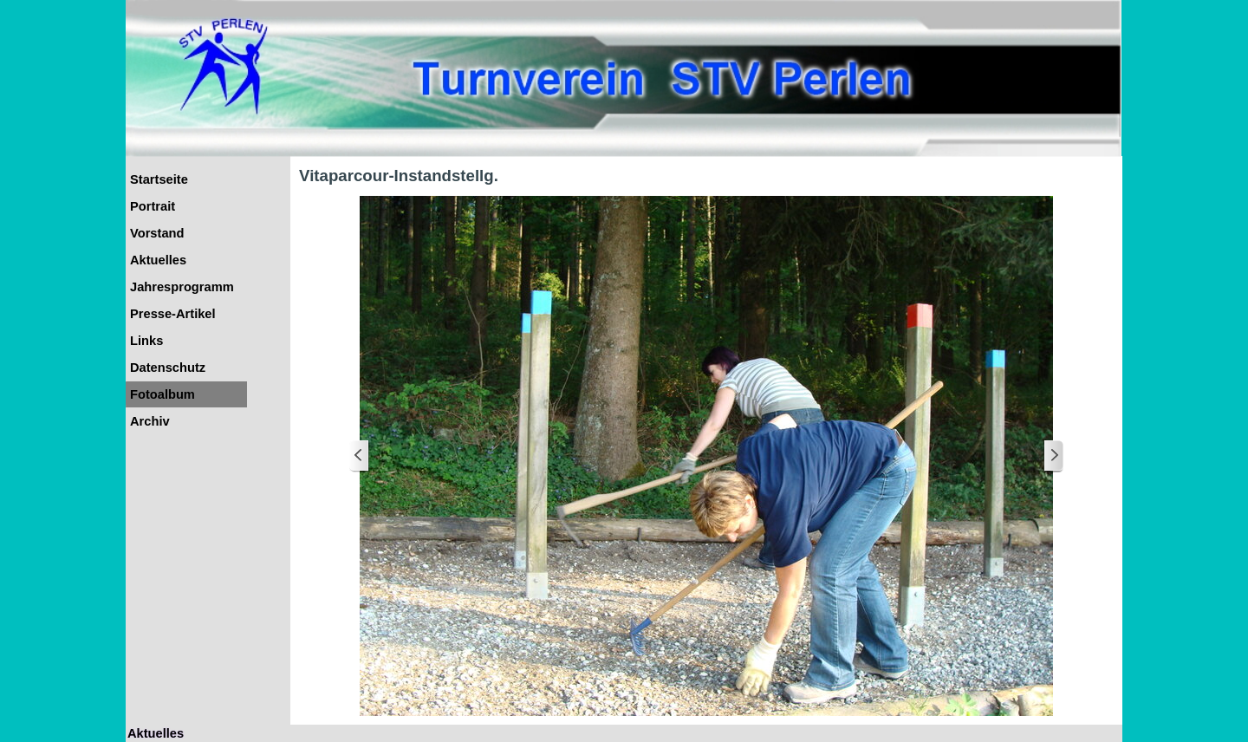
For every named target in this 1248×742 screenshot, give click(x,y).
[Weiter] (1053, 456)
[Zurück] (359, 456)
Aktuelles (158, 260)
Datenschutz (167, 367)
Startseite (159, 179)
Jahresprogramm (182, 287)
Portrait (152, 206)
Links (146, 341)
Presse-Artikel (173, 314)
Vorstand (157, 233)
